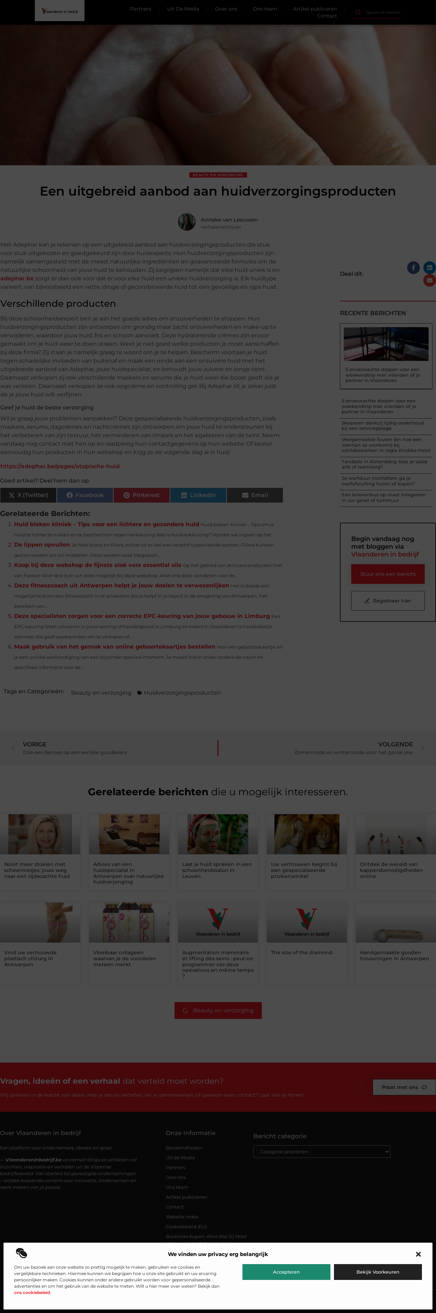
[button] (418, 1254)
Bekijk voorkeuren (377, 1272)
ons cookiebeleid (32, 1292)
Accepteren (286, 1272)
